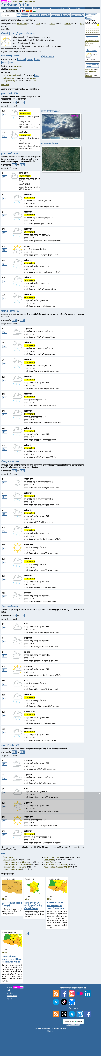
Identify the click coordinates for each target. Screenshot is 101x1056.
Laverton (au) (55, 15)
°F (18, 11)
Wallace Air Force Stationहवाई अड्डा (56, 864)
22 (94, 31)
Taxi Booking (17, 66)
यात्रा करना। (5, 84)
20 (90, 31)
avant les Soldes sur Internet (92, 43)
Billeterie (88, 18)
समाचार (8, 8)
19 (88, 31)
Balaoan (52, 24)
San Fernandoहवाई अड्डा (11, 75)
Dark (12, 11)
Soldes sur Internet (92, 38)
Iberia (36, 75)
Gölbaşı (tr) (66, 15)
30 (96, 33)
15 (94, 29)
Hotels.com (21, 59)
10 (98, 27)
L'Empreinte (89, 69)
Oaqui (82, 24)
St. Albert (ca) (45, 15)
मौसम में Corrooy (91, 50)
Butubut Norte (22, 24)
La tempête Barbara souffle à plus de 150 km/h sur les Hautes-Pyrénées (12, 959)
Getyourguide (14, 69)
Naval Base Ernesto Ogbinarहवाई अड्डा (57, 867)
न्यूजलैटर (9, 998)
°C (16, 11)
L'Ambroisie (88, 76)
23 (96, 31)
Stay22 (11, 62)
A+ (4, 11)
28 (92, 33)
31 (98, 33)
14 (92, 29)
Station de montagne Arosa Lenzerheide (17, 864)
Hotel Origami (49, 860)
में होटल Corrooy (47, 56)
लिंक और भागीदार (12, 996)
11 (86, 29)
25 (86, 33)
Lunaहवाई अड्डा (49, 862)
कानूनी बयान (10, 993)
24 (98, 31)
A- (1, 11)
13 (90, 29)
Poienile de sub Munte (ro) (79, 15)
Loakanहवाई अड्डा (8, 78)
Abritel (4, 62)
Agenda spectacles (91, 14)
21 (92, 31)
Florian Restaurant (91, 71)
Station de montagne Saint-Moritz (14, 867)
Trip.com (32, 78)
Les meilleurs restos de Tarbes (92, 65)
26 (88, 33)
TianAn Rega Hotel (9, 860)
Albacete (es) (34, 15)
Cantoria (68, 24)
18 (86, 31)
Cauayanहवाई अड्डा (9, 80)
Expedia (37, 59)
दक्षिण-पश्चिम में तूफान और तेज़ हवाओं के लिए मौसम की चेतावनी (33, 905)
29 (94, 33)
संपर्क (8, 990)
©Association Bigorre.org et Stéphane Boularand (51, 1028)
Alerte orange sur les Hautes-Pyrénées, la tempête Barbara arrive (55, 905)
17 (98, 29)
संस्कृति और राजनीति (64, 8)
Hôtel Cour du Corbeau (52, 857)
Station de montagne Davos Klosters (15, 862)
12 (88, 29)
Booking (30, 59)
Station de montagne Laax (12, 869)
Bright (8, 11)
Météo (4, 899)
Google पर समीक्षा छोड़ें (73, 1025)
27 (90, 33)
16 (96, 29)
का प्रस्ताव (15, 987)
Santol (38, 24)
